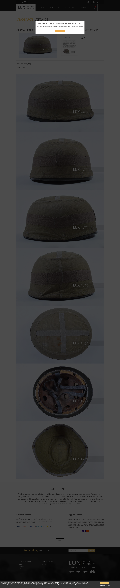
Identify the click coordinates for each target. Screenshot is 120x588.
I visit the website (60, 31)
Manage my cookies (105, 585)
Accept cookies (105, 583)
